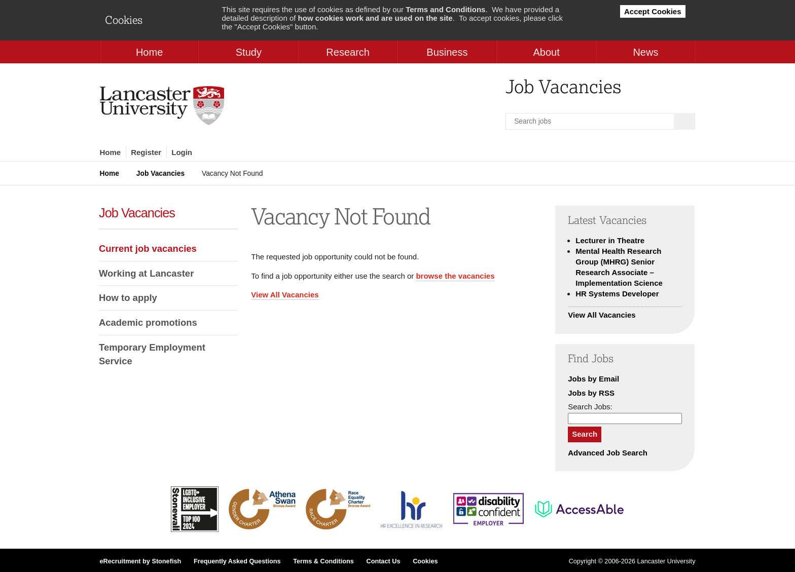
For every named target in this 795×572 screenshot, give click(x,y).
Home (110, 152)
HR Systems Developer (617, 293)
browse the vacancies (455, 276)
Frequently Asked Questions (237, 561)
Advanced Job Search (607, 452)
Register (146, 152)
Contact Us (383, 561)
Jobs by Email (593, 378)
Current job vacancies (148, 248)
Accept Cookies (652, 11)
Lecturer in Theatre (609, 240)
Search (584, 434)
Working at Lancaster (146, 273)
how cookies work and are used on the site (375, 18)
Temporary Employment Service (152, 354)
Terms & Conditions (323, 561)
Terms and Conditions (445, 9)
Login (181, 152)
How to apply (128, 297)
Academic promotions (148, 322)
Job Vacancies (160, 173)
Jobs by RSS (591, 393)
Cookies (425, 561)
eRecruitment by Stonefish (141, 561)
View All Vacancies (284, 294)
